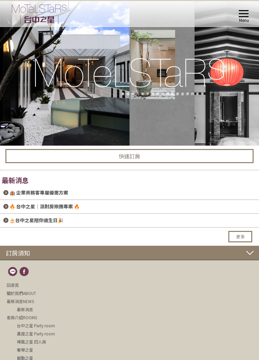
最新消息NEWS (20, 301)
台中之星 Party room (36, 325)
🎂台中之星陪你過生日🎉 (36, 220)
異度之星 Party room (36, 333)
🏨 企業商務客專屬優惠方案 (38, 192)
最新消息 (25, 309)
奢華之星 (25, 350)
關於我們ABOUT (21, 293)
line (13, 272)
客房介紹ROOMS (22, 317)
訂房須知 (18, 252)
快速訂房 (129, 156)
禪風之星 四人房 (31, 341)
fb (25, 272)
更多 (240, 236)
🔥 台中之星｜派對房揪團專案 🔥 (44, 206)
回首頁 (13, 285)
